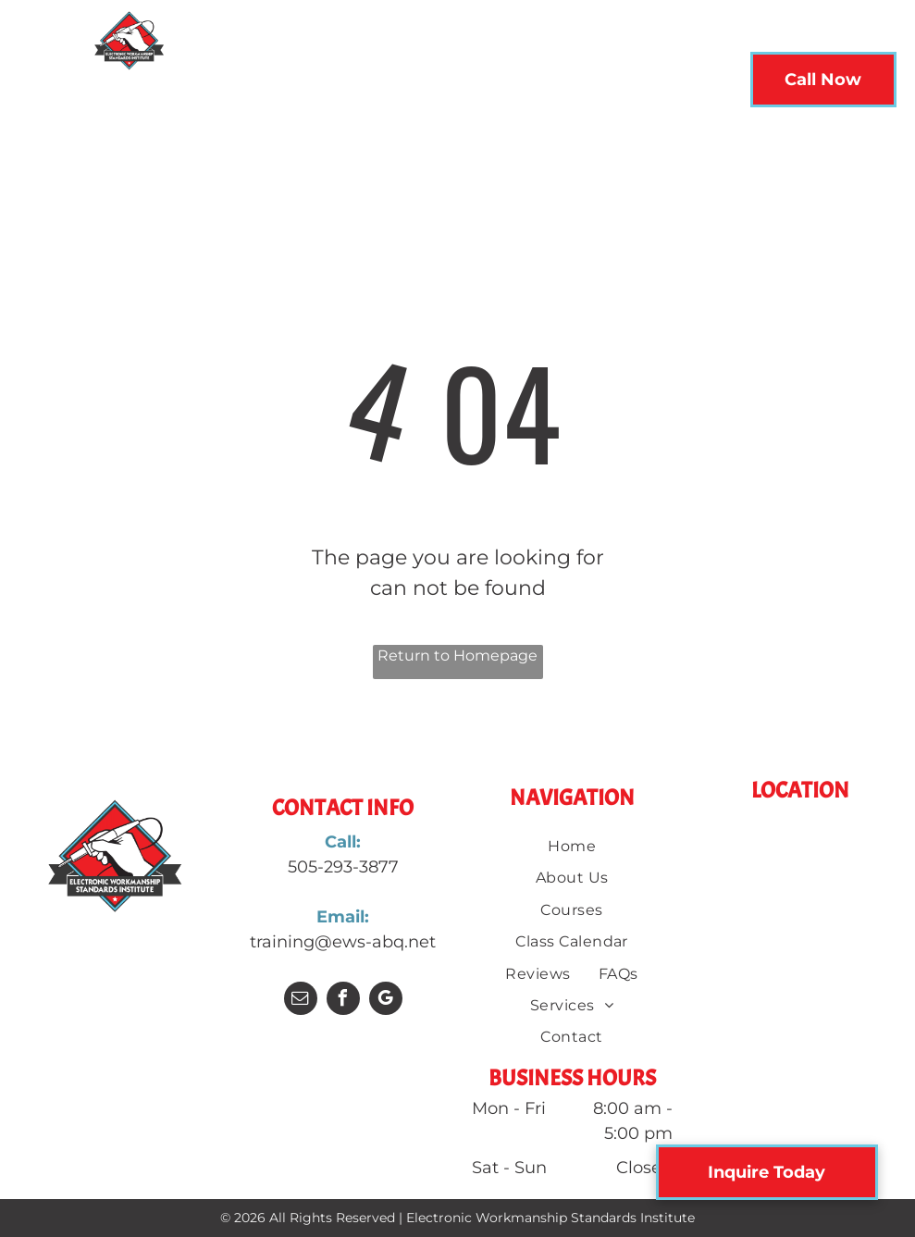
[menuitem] (245, 85)
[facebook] (343, 1001)
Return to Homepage (457, 655)
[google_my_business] (385, 1001)
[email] (300, 1001)
